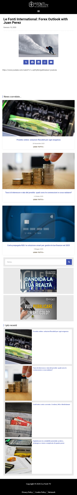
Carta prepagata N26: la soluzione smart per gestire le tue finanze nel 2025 (38, 245)
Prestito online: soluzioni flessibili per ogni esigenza (39, 140)
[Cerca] (69, 262)
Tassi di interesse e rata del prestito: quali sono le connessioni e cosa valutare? (38, 192)
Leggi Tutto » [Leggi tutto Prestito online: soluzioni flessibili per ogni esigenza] (38, 147)
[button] (38, 11)
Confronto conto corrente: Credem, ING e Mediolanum (51, 404)
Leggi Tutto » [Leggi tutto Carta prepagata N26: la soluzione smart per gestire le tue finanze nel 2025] (38, 252)
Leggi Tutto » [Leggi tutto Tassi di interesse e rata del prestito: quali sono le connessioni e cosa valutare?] (38, 199)
